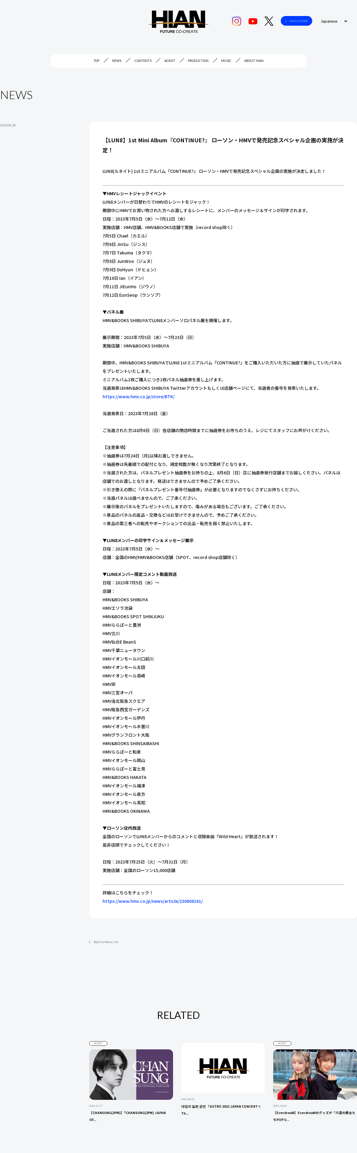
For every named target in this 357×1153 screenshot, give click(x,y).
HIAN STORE (296, 21)
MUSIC (226, 61)
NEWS (116, 61)
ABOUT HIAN (254, 61)
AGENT (169, 61)
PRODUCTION (198, 61)
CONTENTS (143, 61)
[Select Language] (333, 21)
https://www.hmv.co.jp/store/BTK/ (139, 396)
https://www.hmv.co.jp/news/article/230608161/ (153, 901)
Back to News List (103, 942)
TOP (96, 61)
